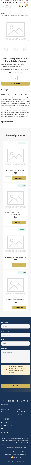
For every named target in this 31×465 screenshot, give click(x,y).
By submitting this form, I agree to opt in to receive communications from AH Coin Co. (17, 369)
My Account (4, 407)
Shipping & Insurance (22, 414)
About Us (19, 404)
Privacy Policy (5, 411)
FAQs (18, 409)
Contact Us (4, 404)
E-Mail (3, 339)
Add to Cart (19, 178)
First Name (5, 322)
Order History (5, 409)
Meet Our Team (21, 407)
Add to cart (15, 83)
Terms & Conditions (6, 414)
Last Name (5, 331)
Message (4, 348)
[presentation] (13, 379)
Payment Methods (22, 411)
